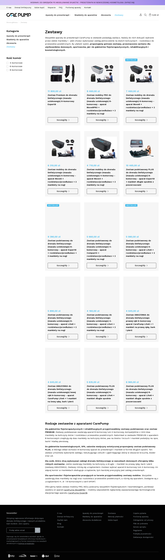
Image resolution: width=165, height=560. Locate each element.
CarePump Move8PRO (74, 490)
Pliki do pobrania (140, 529)
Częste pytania (139, 518)
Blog (59, 529)
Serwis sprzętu (139, 532)
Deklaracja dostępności (143, 542)
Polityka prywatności (142, 539)
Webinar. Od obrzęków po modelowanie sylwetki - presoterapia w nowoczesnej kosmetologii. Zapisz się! (82, 2)
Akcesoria (11, 43)
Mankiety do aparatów (17, 39)
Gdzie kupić (113, 525)
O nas (59, 518)
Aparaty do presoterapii (18, 36)
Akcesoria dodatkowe (91, 525)
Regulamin (137, 535)
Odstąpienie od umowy (143, 525)
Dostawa (112, 518)
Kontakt (60, 532)
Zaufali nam (62, 525)
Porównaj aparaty (140, 522)
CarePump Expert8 (77, 493)
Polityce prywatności (26, 543)
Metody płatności (115, 522)
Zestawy (10, 46)
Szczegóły (63, 120)
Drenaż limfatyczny (65, 522)
